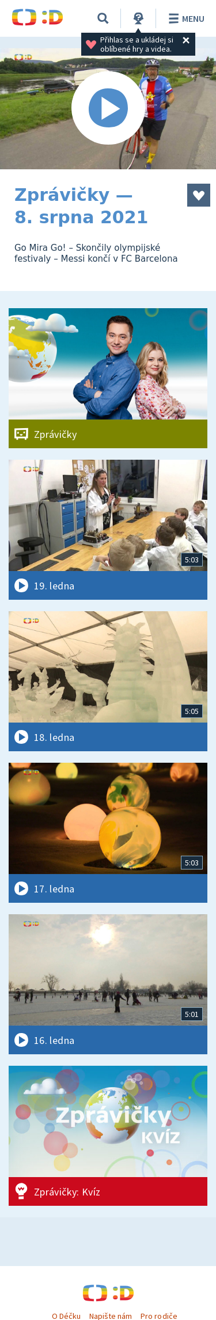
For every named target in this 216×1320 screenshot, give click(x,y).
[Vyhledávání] (103, 18)
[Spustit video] (108, 108)
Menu (184, 18)
